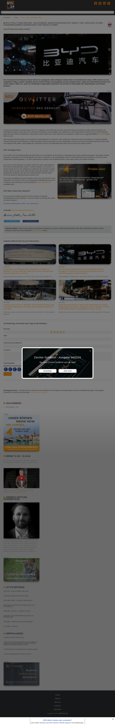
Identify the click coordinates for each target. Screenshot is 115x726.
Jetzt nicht (67, 371)
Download (47, 371)
